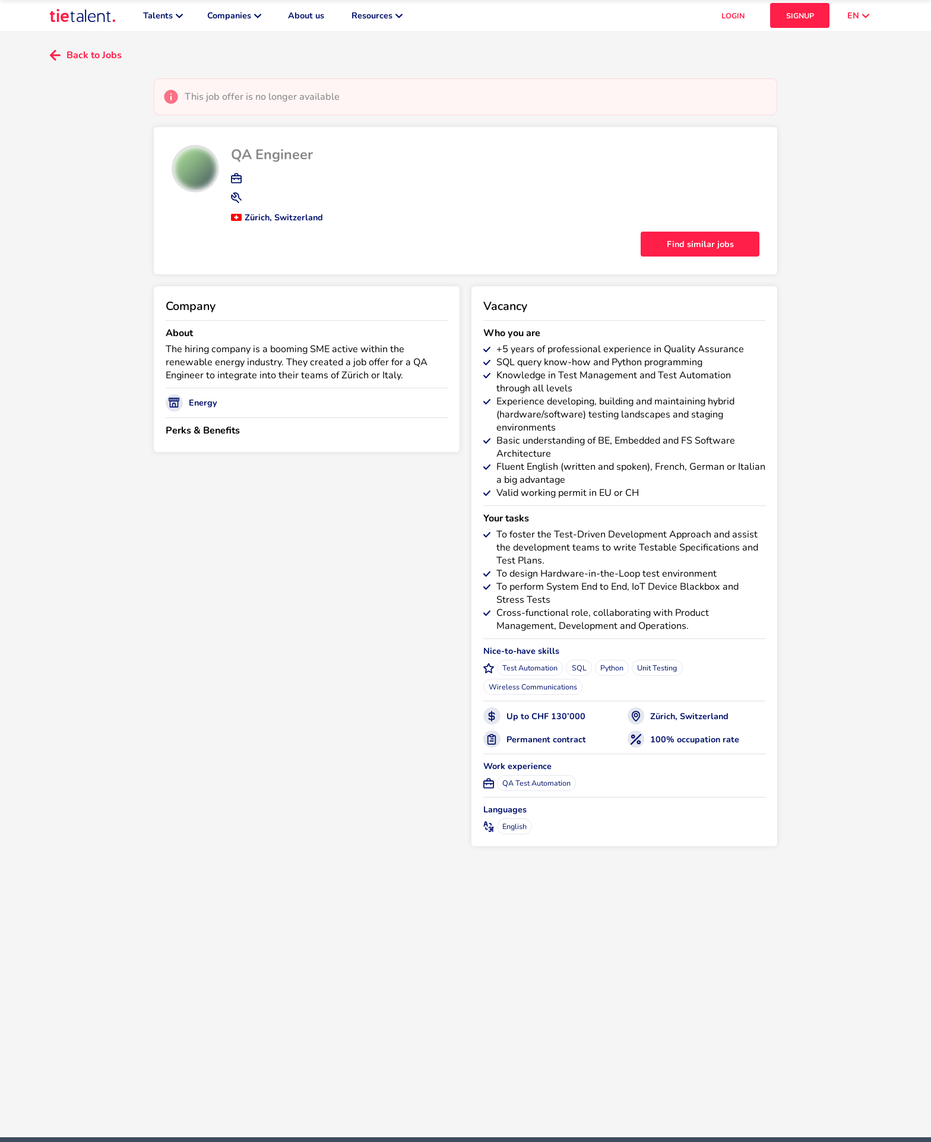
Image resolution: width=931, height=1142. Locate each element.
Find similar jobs (700, 249)
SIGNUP (800, 18)
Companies (234, 18)
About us (306, 18)
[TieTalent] (82, 17)
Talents (163, 18)
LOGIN (733, 18)
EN (858, 18)
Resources (377, 18)
